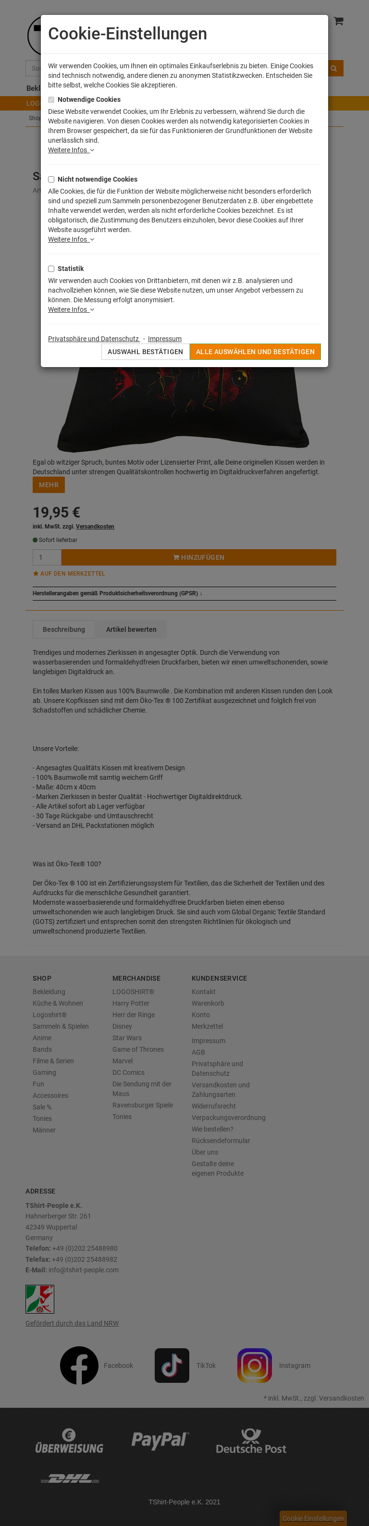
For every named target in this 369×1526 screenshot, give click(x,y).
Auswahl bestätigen (146, 352)
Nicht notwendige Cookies (97, 179)
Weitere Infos (71, 150)
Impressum (165, 339)
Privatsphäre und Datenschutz (94, 339)
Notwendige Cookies (89, 99)
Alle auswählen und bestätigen (255, 352)
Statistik (71, 268)
